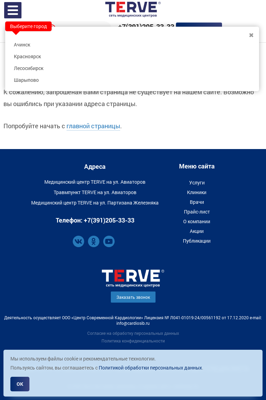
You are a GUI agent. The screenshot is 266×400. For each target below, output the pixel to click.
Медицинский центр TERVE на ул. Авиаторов (94, 182)
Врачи (197, 202)
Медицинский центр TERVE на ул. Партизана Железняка (95, 202)
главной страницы (93, 126)
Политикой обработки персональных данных (150, 367)
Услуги (197, 182)
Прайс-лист (197, 211)
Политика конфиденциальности (133, 341)
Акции (197, 231)
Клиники (196, 192)
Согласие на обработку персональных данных (133, 333)
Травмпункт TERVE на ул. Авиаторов (95, 192)
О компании (196, 221)
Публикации (197, 240)
